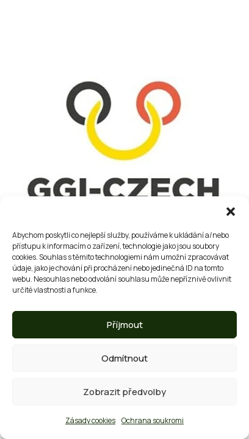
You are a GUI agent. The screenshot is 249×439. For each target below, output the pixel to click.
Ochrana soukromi (152, 420)
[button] (231, 211)
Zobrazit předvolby (124, 391)
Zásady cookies (90, 420)
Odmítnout (124, 358)
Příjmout (125, 324)
